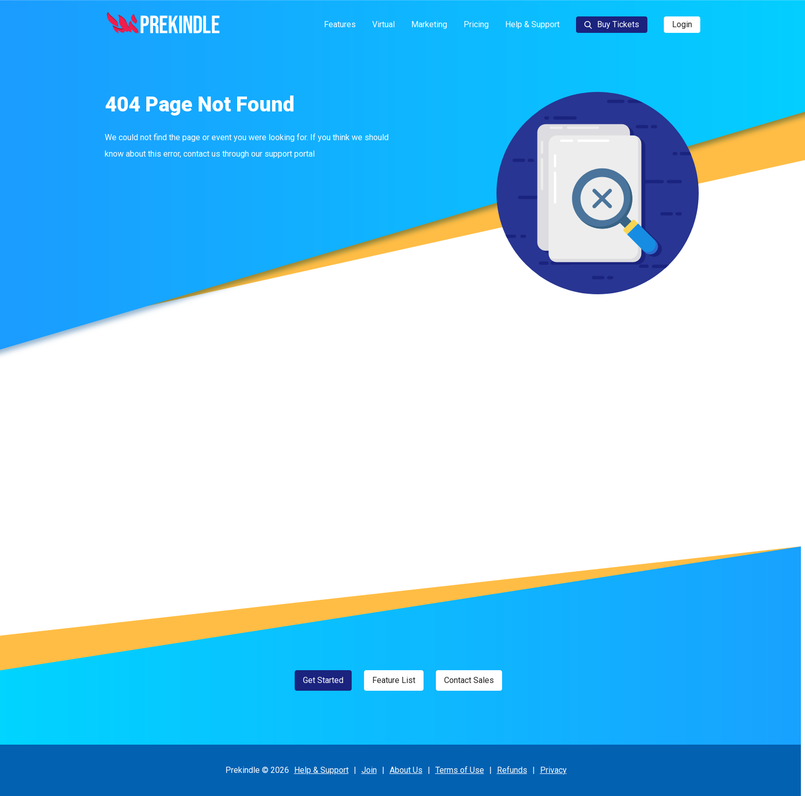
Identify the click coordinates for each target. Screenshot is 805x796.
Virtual (383, 24)
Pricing (476, 24)
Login (682, 24)
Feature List (393, 680)
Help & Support (532, 24)
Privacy (553, 770)
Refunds (512, 770)
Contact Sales (469, 680)
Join (369, 770)
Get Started (323, 680)
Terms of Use (459, 770)
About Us (406, 770)
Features (340, 24)
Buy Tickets (611, 24)
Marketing (429, 24)
